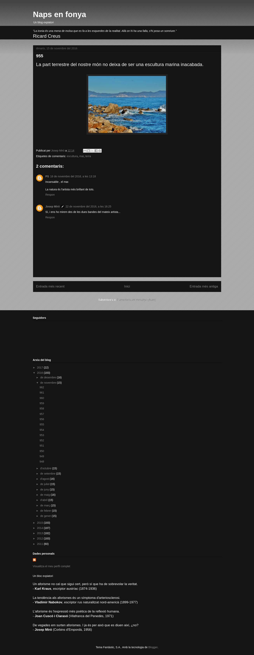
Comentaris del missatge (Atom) (136, 299)
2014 (40, 528)
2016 (40, 372)
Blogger (152, 647)
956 (41, 419)
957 (41, 413)
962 (41, 387)
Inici (127, 286)
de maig (45, 494)
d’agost (45, 478)
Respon (50, 194)
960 (41, 398)
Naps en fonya (59, 14)
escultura (72, 156)
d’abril (44, 500)
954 (41, 429)
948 (41, 461)
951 (41, 445)
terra (88, 156)
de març (45, 505)
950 (41, 451)
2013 (40, 533)
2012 (40, 538)
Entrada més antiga (204, 286)
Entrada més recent (50, 286)
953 (41, 435)
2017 (40, 367)
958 (41, 408)
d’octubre (46, 468)
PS (47, 176)
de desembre (48, 377)
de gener (46, 515)
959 (41, 403)
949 (41, 456)
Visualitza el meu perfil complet (51, 566)
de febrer (46, 510)
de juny (45, 489)
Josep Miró (52, 206)
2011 (40, 543)
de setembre (48, 473)
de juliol (45, 484)
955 (41, 424)
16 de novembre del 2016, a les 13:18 (73, 176)
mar (81, 156)
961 (41, 392)
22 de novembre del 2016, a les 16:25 (88, 206)
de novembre (48, 382)
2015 (40, 522)
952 (41, 440)
